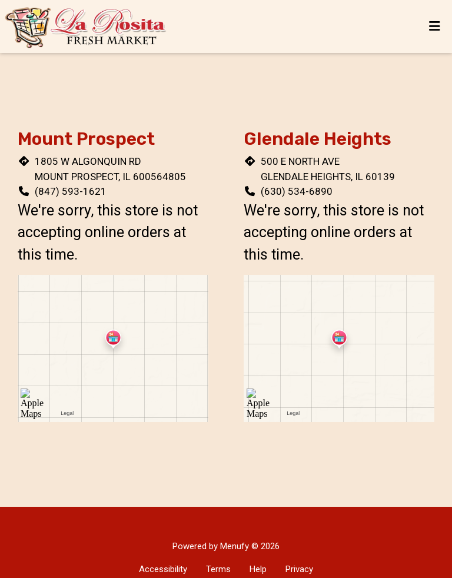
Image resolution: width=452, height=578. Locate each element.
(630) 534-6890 (297, 191)
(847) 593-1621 (71, 191)
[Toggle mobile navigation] (434, 26)
